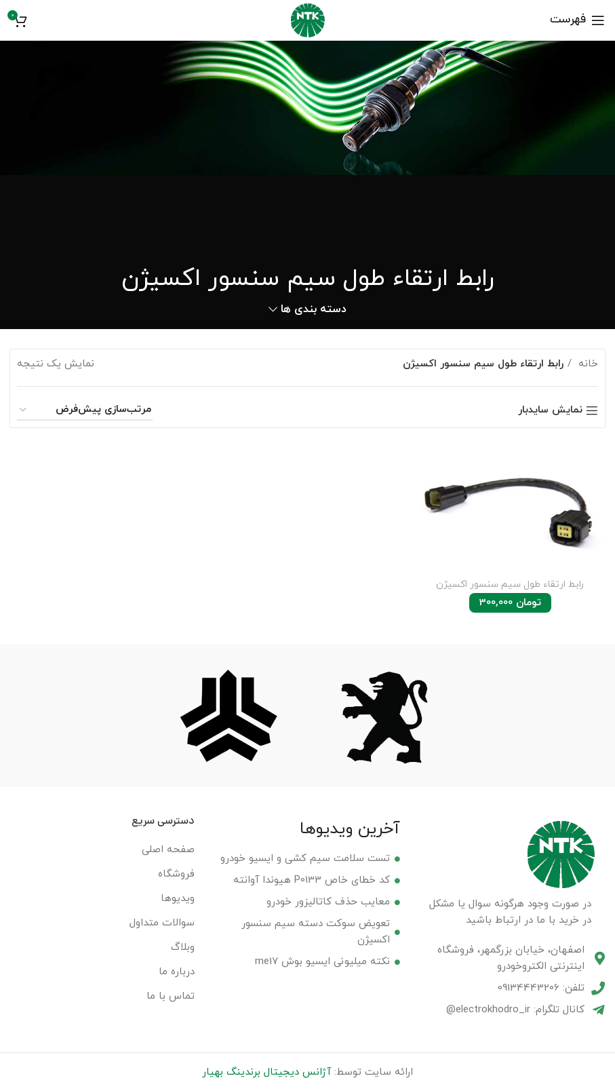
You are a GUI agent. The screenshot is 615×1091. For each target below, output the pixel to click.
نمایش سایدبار (550, 410)
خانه (586, 364)
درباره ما (177, 970)
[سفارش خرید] (85, 410)
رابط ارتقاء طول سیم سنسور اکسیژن (510, 585)
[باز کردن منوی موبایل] (577, 20)
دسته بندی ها (313, 309)
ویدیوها (178, 897)
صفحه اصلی (168, 848)
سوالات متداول (162, 922)
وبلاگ (183, 946)
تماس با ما (170, 995)
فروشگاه (176, 873)
